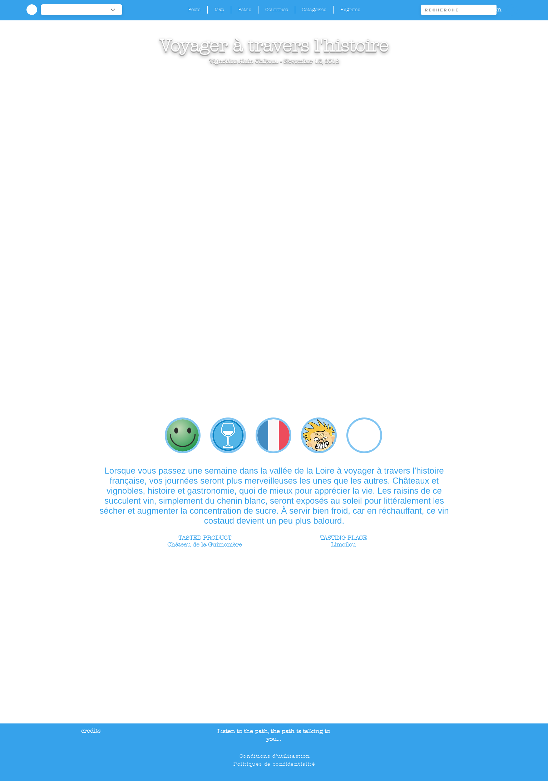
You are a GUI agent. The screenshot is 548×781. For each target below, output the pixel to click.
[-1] (81, 9)
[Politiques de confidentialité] (275, 764)
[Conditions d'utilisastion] (275, 756)
